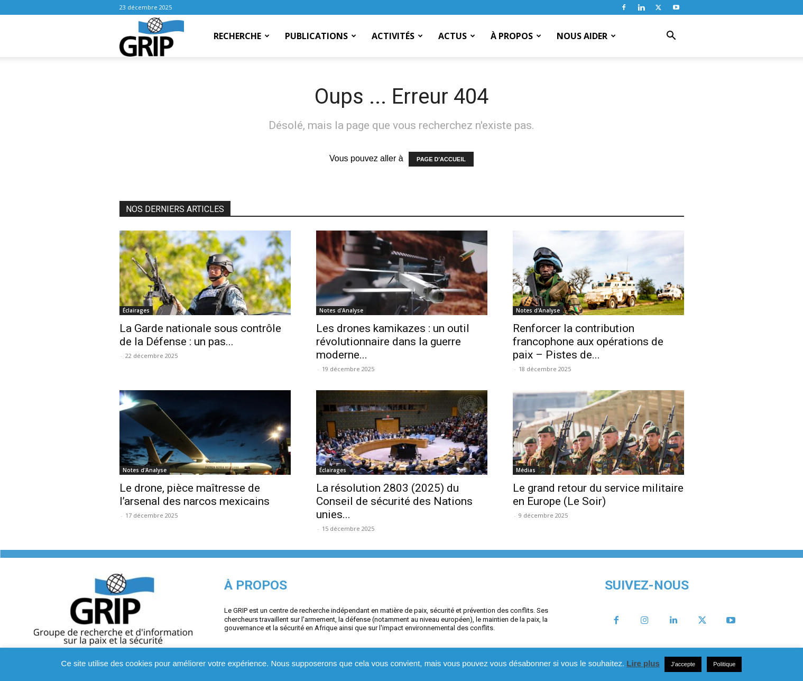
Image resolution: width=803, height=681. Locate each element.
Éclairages (136, 310)
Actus (456, 36)
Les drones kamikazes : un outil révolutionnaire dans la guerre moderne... (392, 341)
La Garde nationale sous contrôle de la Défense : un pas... (200, 335)
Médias (526, 470)
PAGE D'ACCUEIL (441, 159)
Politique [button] (724, 664)
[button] (671, 36)
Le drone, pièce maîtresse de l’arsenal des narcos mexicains (194, 495)
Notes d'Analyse (341, 310)
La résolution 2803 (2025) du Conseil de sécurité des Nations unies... (394, 501)
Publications (320, 36)
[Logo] (151, 36)
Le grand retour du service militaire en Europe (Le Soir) (598, 495)
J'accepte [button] (683, 664)
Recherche (242, 36)
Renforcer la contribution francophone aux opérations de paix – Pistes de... (588, 341)
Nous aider (586, 36)
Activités (397, 36)
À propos (516, 36)
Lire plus (643, 663)
